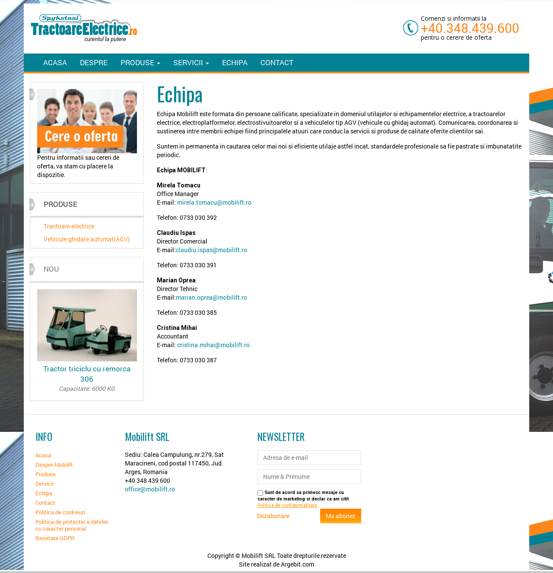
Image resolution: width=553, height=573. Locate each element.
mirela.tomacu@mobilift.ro (214, 202)
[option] (87, 134)
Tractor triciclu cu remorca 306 (87, 378)
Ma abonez (341, 516)
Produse (45, 474)
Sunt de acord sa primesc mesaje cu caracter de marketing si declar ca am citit (303, 499)
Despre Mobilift (54, 465)
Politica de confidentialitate (287, 505)
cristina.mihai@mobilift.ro (213, 345)
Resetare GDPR (55, 538)
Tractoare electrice (69, 226)
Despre (94, 62)
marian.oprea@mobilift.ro (211, 297)
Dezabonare (273, 516)
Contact (277, 62)
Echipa (235, 62)
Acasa (55, 62)
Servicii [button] (191, 62)
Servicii (44, 484)
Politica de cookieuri (60, 512)
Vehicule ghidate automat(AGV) (87, 239)
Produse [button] (140, 62)
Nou (51, 269)
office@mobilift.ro (150, 489)
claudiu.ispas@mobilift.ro (211, 250)
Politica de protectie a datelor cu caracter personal (71, 525)
